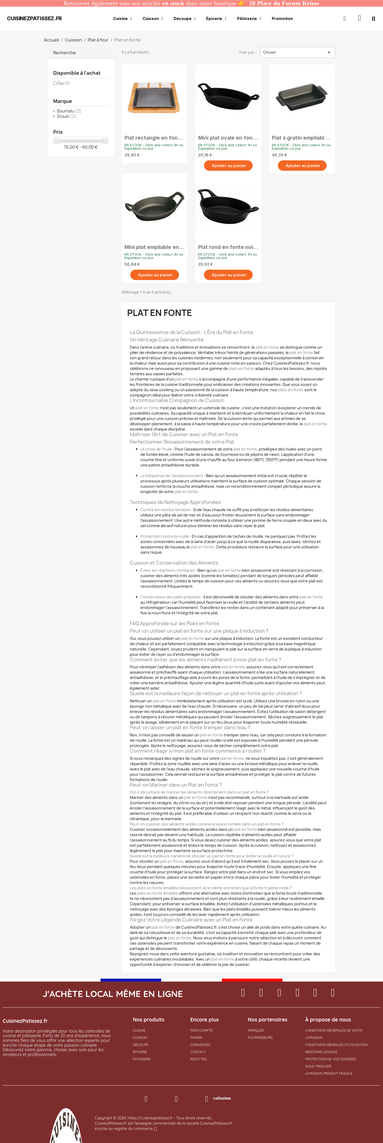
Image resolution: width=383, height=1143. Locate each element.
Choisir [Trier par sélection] (297, 52)
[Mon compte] (344, 18)
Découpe (185, 18)
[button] (360, 18)
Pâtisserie (249, 18)
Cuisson (153, 18)
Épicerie (216, 18)
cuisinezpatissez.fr (34, 18)
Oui (63, 83)
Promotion (282, 18)
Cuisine (122, 18)
